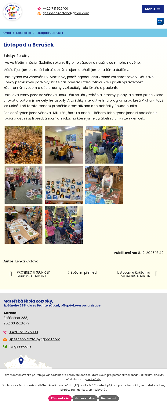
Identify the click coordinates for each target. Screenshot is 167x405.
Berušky (22, 55)
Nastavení (108, 398)
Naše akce (23, 33)
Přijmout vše (60, 398)
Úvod (7, 33)
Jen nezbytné (85, 398)
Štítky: (9, 55)
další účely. (93, 379)
